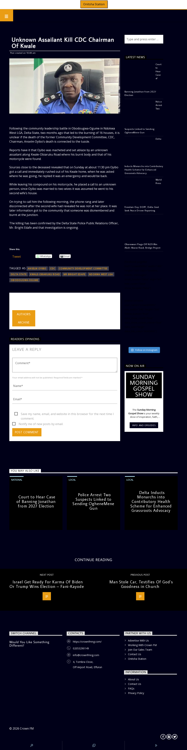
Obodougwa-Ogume (24, 280)
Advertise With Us (138, 640)
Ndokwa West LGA (101, 274)
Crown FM (27, 728)
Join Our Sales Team (140, 649)
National (16, 479)
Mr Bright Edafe (74, 274)
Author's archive (24, 318)
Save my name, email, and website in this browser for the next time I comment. (67, 414)
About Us (133, 679)
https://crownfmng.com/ (87, 641)
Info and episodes (143, 425)
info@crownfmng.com (86, 655)
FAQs (131, 688)
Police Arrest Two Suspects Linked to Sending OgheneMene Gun (93, 501)
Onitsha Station (94, 4)
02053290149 (81, 648)
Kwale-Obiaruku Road (45, 274)
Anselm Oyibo (37, 268)
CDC (52, 268)
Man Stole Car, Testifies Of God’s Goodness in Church (141, 584)
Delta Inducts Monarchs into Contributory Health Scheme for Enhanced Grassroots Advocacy (151, 501)
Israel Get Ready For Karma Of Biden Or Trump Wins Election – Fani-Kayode (46, 584)
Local (72, 479)
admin (16, 302)
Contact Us (134, 654)
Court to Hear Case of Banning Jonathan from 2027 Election (36, 501)
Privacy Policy (136, 693)
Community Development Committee (83, 268)
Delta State (18, 274)
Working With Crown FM (142, 645)
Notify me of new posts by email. (41, 424)
